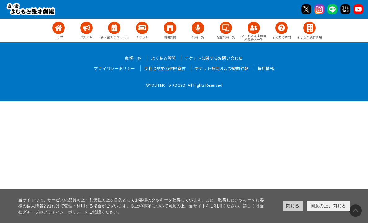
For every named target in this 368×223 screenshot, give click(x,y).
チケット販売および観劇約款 (222, 68)
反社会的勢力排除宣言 (165, 68)
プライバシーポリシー (64, 212)
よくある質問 (163, 58)
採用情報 (266, 68)
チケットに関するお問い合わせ (214, 58)
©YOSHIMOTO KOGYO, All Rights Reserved (184, 85)
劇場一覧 (133, 58)
